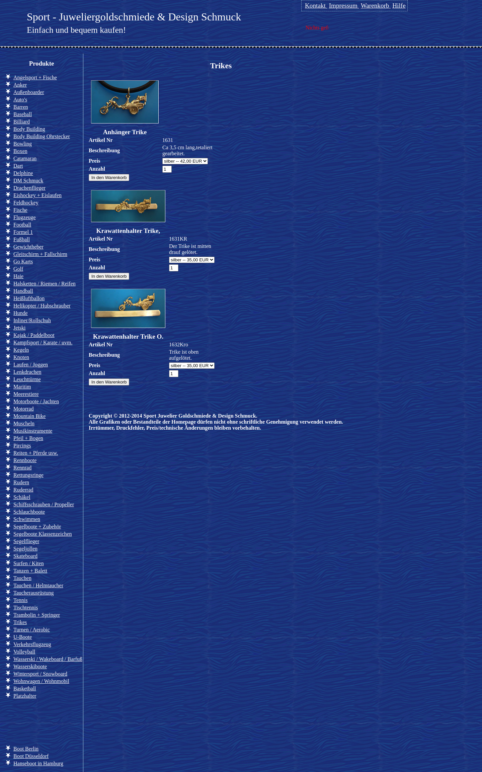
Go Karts (23, 261)
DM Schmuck (28, 180)
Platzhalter (24, 696)
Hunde (20, 313)
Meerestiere (26, 394)
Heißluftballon (29, 298)
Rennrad (22, 467)
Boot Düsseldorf (31, 756)
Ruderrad (23, 490)
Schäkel (21, 497)
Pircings (22, 445)
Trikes (20, 622)
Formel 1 (23, 232)
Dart (18, 166)
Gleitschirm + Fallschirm (40, 254)
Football (22, 225)
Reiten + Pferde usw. (35, 453)
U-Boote (22, 637)
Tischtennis (25, 607)
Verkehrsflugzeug (32, 644)
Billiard (21, 121)
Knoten (21, 357)
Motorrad (23, 409)
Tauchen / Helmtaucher (38, 585)
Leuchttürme (27, 379)
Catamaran (24, 158)
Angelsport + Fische (35, 77)
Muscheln (23, 423)
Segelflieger (26, 541)
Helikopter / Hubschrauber (42, 306)
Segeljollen (25, 548)
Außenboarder (28, 92)
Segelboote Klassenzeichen (42, 534)
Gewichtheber (28, 247)
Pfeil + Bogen (28, 438)
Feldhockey (25, 202)
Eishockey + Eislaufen (37, 195)
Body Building (29, 129)
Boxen (20, 151)
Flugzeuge (24, 217)
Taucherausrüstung (33, 593)
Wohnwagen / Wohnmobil (41, 681)
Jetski (19, 328)
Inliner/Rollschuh (32, 320)
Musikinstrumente (32, 431)
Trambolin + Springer (36, 615)
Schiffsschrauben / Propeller (43, 504)
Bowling (22, 144)
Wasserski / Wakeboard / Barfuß (47, 659)
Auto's (20, 99)
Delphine (23, 173)
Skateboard (25, 556)
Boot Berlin (25, 749)
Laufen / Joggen (30, 364)
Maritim (22, 387)
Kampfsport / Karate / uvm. (42, 342)
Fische (20, 210)
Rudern (21, 482)
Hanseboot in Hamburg (38, 763)
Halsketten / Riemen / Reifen (44, 283)
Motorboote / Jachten (36, 401)
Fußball (21, 239)
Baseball (22, 114)
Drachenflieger (29, 188)
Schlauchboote (29, 512)
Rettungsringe (28, 475)
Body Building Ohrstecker (41, 136)
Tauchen (22, 578)
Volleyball (24, 652)
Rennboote (24, 460)
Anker (20, 85)
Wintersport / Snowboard (40, 674)
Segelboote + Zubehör (37, 526)
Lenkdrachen (27, 372)
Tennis (20, 600)
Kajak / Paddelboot (34, 335)
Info (16, 721)
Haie (18, 276)
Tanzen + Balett (30, 571)
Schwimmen (26, 519)
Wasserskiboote (30, 666)
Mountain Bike (29, 416)
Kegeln (21, 350)
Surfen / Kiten (28, 563)
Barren (20, 107)
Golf (18, 269)
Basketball (24, 688)
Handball (23, 291)
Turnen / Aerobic (31, 629)
